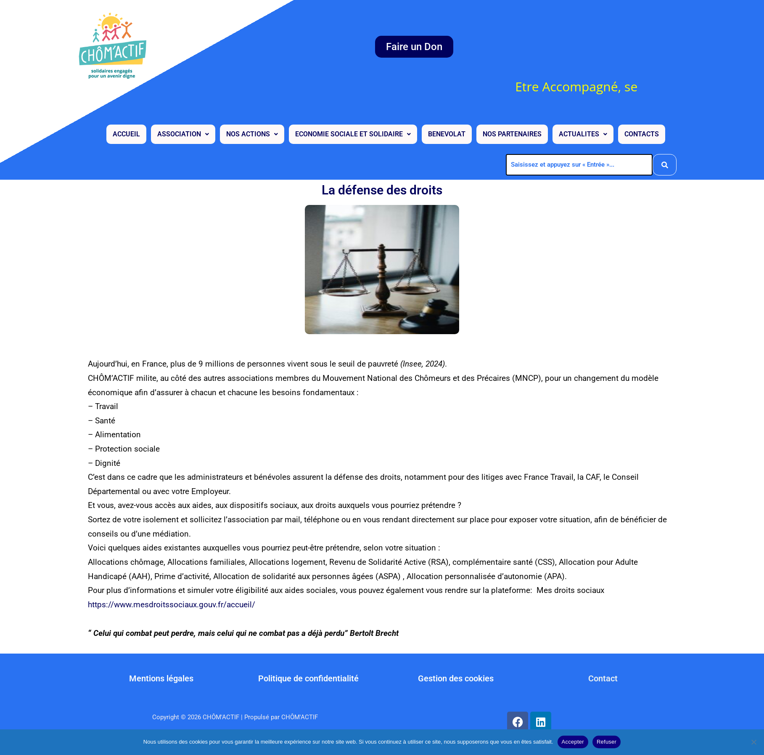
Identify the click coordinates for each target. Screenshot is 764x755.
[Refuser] (753, 742)
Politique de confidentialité (308, 678)
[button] (183, 133)
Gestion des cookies (456, 678)
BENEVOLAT (446, 133)
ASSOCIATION (183, 133)
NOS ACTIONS (252, 133)
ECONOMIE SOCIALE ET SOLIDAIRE (353, 133)
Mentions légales (161, 678)
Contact (603, 678)
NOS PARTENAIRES (512, 133)
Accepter (573, 742)
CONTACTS (641, 133)
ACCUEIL (126, 133)
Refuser (606, 742)
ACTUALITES (583, 133)
